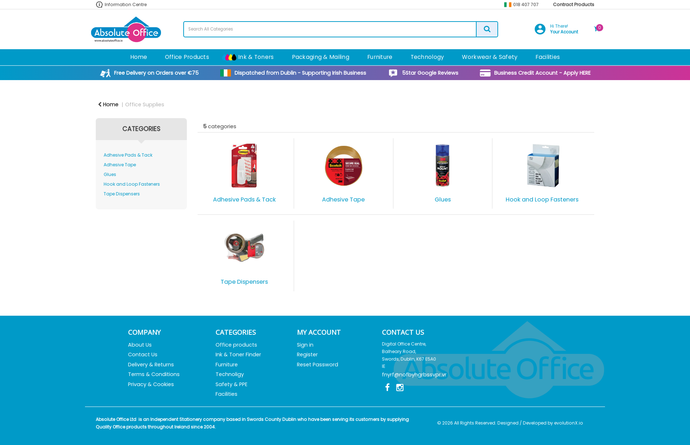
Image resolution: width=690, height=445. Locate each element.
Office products (236, 344)
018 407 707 (526, 4)
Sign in (305, 344)
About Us (140, 344)
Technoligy (230, 374)
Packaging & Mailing (320, 57)
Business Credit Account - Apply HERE (542, 73)
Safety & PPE (231, 384)
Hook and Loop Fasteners (132, 184)
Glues (110, 174)
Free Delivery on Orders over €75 (156, 73)
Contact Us (142, 354)
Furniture (380, 57)
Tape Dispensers (122, 194)
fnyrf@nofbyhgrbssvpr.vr (414, 374)
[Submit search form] (486, 29)
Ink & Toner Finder (238, 354)
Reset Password (317, 364)
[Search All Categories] (340, 29)
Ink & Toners (256, 57)
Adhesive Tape (120, 165)
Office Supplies (144, 104)
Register (307, 354)
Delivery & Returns (151, 364)
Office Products (187, 57)
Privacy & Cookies (151, 384)
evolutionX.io (568, 423)
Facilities (547, 57)
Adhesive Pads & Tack (128, 155)
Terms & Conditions (154, 374)
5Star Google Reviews (430, 73)
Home (138, 57)
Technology (427, 57)
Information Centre (126, 4)
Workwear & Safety (490, 57)
